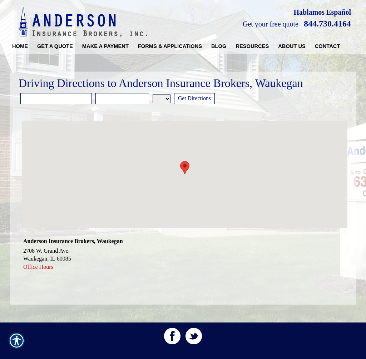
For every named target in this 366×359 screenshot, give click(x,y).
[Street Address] (56, 98)
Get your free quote (270, 24)
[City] (122, 98)
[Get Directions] (195, 98)
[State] (161, 98)
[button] (184, 167)
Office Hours (38, 267)
